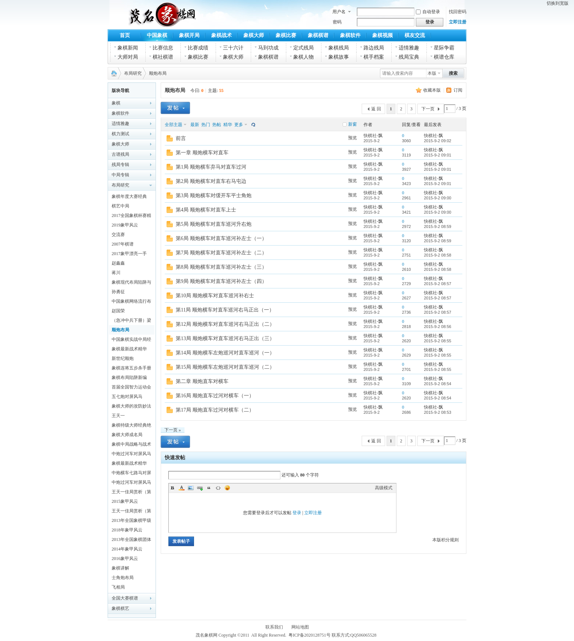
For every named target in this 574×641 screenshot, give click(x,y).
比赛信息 (163, 48)
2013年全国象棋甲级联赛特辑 (131, 521)
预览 (352, 137)
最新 (194, 124)
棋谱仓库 (444, 57)
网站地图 (300, 627)
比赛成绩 (198, 48)
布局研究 (133, 73)
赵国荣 (118, 310)
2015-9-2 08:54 (437, 384)
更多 (238, 124)
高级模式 (383, 487)
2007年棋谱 (123, 244)
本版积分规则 (445, 539)
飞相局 (118, 587)
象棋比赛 (286, 35)
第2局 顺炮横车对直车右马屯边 (211, 181)
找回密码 (457, 11)
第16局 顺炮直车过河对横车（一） (215, 395)
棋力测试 (120, 133)
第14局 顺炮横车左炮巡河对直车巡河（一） (225, 353)
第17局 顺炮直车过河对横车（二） (215, 410)
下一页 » (172, 429)
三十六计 (233, 48)
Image (190, 487)
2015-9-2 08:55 (437, 341)
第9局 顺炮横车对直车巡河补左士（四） (221, 281)
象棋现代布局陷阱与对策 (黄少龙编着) (131, 283)
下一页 (428, 108)
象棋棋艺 (120, 608)
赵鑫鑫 (118, 263)
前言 (181, 138)
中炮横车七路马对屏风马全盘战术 (131, 474)
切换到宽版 (558, 3)
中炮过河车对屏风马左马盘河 (131, 483)
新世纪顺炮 (123, 358)
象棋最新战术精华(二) (129, 350)
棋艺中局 (120, 206)
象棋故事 (338, 57)
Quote (209, 487)
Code (218, 487)
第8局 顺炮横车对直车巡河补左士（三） (221, 267)
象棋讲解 (120, 568)
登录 (296, 512)
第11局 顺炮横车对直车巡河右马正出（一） (225, 310)
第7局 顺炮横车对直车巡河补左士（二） (221, 252)
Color (181, 487)
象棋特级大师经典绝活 (131, 426)
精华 (227, 124)
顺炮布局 (158, 73)
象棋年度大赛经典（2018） (129, 197)
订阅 (458, 90)
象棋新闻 (128, 48)
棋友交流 (415, 35)
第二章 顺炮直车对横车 (202, 381)
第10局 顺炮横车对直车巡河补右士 (215, 295)
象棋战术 (221, 35)
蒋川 (116, 272)
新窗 (352, 124)
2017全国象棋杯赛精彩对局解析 (131, 216)
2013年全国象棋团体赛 (131, 540)
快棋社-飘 (373, 135)
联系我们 (274, 627)
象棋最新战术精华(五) (129, 464)
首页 (125, 35)
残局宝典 (409, 57)
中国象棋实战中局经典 (131, 340)
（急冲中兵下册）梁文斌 (131, 321)
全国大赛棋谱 (125, 598)
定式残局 (303, 48)
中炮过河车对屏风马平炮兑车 (131, 454)
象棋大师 (253, 35)
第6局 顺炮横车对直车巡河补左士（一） (221, 238)
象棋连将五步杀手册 (131, 368)
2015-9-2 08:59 (437, 226)
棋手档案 (374, 57)
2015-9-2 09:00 (437, 198)
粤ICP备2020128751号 (309, 635)
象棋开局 (189, 35)
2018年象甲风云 (127, 530)
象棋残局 (338, 48)
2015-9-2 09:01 (437, 155)
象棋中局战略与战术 (131, 444)
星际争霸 (444, 48)
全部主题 (173, 124)
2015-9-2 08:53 (437, 412)
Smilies (227, 487)
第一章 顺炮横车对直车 (202, 152)
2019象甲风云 (125, 225)
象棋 (116, 103)
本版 (432, 73)
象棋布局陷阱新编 (129, 377)
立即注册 (457, 22)
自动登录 (428, 11)
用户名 (339, 11)
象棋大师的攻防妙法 (131, 406)
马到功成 (268, 48)
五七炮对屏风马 (127, 396)
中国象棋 (157, 35)
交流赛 (118, 234)
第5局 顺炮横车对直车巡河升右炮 (213, 224)
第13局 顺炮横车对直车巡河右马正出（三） (225, 338)
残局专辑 (120, 164)
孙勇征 (118, 291)
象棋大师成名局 (127, 434)
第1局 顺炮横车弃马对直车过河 (211, 167)
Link (200, 487)
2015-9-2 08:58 (437, 255)
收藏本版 (432, 90)
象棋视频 (382, 35)
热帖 (216, 124)
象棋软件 (350, 35)
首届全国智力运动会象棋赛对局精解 (131, 388)
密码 (337, 22)
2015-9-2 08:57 (437, 283)
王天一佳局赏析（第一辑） (131, 512)
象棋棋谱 (318, 35)
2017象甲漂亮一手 (129, 253)
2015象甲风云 (125, 501)
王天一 (118, 415)
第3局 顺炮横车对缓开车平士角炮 (213, 195)
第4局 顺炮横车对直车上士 (206, 210)
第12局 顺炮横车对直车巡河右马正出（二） (225, 324)
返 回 (376, 108)
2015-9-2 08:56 (437, 326)
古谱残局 (120, 154)
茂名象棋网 (112, 73)
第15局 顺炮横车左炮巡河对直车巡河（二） (225, 367)
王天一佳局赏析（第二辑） (131, 493)
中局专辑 (120, 174)
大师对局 (128, 57)
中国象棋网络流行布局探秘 (131, 302)
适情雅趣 (409, 48)
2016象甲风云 (125, 558)
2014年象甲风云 (127, 549)
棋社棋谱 (163, 57)
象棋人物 (303, 57)
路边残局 (374, 48)
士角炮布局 (123, 577)
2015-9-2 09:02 (437, 141)
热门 (205, 124)
